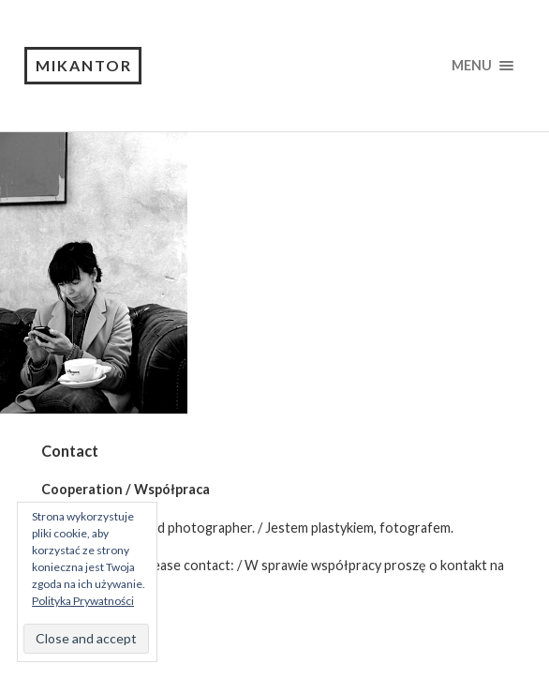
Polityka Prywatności (83, 601)
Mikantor (84, 65)
